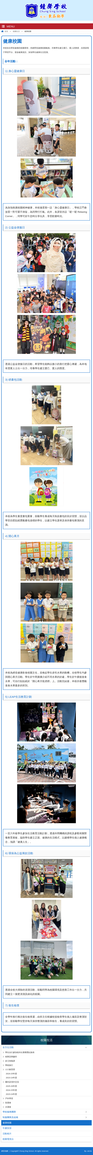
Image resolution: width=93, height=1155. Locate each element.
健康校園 (7, 1123)
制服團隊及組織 (10, 1117)
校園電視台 (8, 1139)
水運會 (8, 1107)
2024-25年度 (11, 1073)
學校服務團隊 (9, 1112)
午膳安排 (7, 1128)
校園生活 (16, 31)
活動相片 (7, 1133)
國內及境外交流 (12, 1082)
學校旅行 (9, 1065)
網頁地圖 (4, 1151)
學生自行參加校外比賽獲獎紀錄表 (19, 1052)
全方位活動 (8, 1047)
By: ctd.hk (88, 1151)
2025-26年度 (11, 1086)
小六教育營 (10, 1069)
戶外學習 (9, 1098)
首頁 (6, 31)
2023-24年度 (11, 1078)
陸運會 (8, 1103)
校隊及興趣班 (11, 1057)
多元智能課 (10, 1061)
